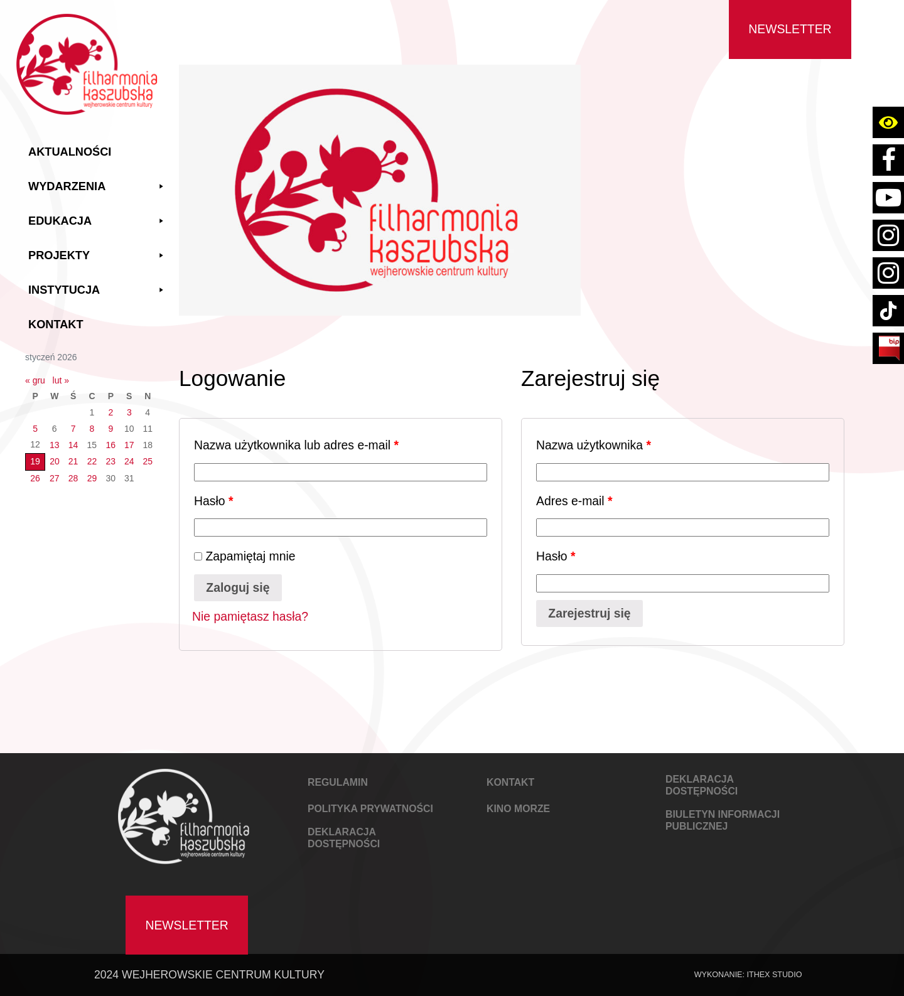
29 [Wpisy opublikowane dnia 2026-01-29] (92, 478)
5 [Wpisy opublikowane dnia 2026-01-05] (35, 429)
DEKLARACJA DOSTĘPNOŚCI (344, 838)
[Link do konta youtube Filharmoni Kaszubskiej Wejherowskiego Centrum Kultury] (888, 197)
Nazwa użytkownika (593, 445)
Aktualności (69, 152)
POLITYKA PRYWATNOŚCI (370, 808)
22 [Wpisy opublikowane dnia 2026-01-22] (92, 461)
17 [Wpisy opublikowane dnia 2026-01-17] (129, 445)
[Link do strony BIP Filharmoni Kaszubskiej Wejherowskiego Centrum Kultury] (888, 348)
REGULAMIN (338, 782)
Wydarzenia (97, 186)
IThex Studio (774, 974)
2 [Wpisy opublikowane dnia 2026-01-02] (110, 412)
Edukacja (97, 221)
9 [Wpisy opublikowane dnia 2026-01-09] (110, 429)
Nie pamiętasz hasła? (250, 616)
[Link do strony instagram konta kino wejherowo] (888, 273)
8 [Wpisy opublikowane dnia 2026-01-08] (92, 429)
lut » (61, 380)
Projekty (97, 255)
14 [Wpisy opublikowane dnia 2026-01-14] (73, 445)
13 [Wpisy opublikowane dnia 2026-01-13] (55, 445)
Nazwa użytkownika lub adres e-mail (296, 445)
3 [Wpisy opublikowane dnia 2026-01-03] (129, 412)
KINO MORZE (518, 808)
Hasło (213, 501)
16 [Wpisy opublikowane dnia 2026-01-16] (111, 445)
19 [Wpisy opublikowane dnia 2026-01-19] (35, 461)
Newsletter (789, 29)
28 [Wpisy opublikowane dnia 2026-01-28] (73, 478)
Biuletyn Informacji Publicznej (722, 820)
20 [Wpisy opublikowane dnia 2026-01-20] (55, 461)
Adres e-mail (574, 501)
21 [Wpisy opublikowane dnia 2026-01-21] (73, 461)
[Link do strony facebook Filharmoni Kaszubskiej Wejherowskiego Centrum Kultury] (888, 160)
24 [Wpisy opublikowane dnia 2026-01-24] (129, 461)
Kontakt (55, 324)
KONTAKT (510, 782)
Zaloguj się (237, 587)
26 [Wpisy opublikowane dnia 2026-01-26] (35, 478)
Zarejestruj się (589, 613)
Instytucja (97, 290)
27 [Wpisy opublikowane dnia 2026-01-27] (55, 478)
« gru (35, 380)
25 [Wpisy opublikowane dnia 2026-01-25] (148, 461)
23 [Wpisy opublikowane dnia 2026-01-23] (111, 461)
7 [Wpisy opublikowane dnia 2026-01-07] (73, 429)
